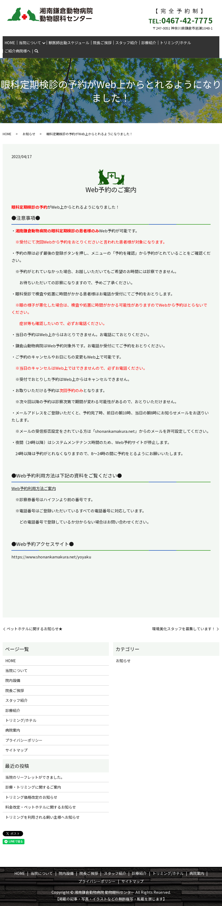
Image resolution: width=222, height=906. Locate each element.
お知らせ (29, 133)
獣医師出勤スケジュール (69, 42)
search (36, 51)
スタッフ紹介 (126, 42)
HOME (10, 42)
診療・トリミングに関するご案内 (33, 787)
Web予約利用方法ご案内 (33, 488)
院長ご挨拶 (102, 42)
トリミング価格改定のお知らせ (31, 797)
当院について (30, 42)
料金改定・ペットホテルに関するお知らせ (40, 807)
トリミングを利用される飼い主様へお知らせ (42, 817)
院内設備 (12, 680)
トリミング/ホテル (175, 42)
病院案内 (12, 730)
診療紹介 (148, 42)
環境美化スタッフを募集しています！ (183, 628)
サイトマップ (16, 750)
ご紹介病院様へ (18, 50)
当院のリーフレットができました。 (35, 777)
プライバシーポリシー (23, 740)
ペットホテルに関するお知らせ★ (34, 628)
